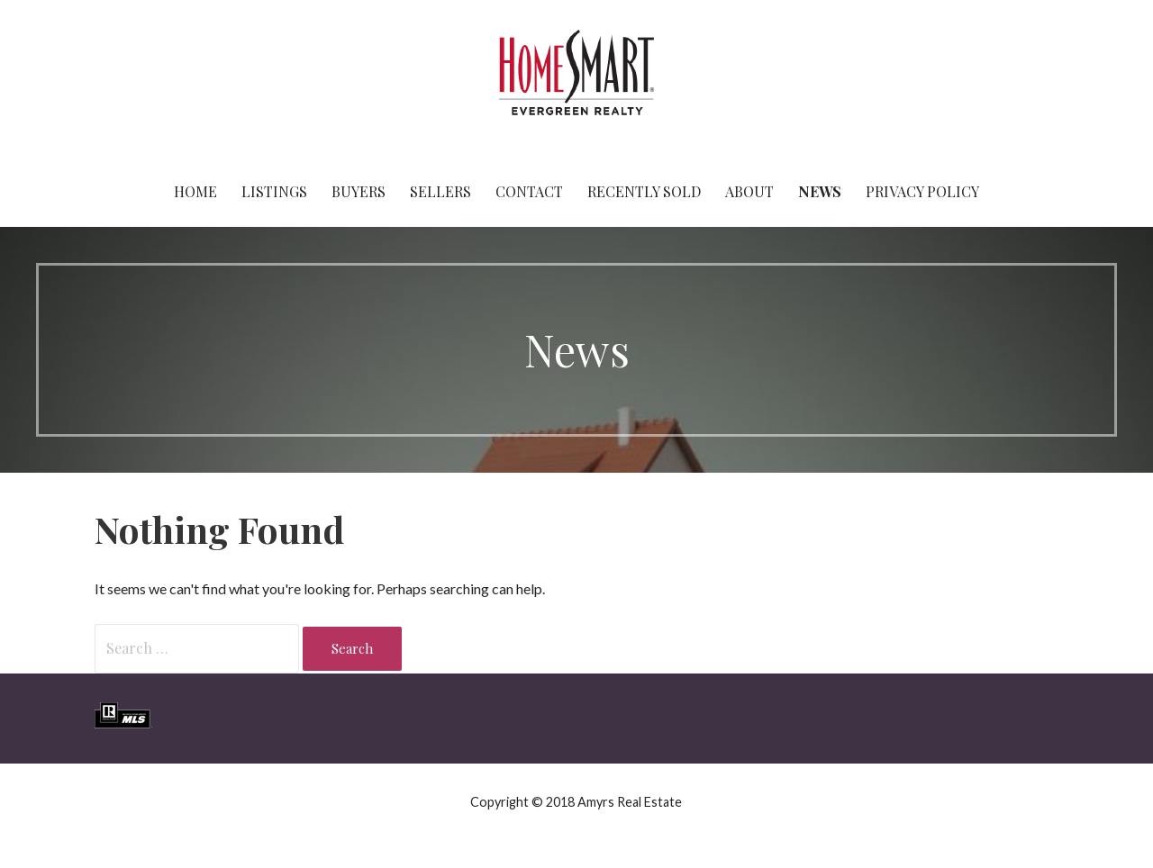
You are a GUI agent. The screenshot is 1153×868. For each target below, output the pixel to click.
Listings (274, 191)
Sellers (440, 191)
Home (195, 191)
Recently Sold (644, 191)
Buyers (358, 191)
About (749, 191)
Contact (529, 191)
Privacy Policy (922, 191)
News (819, 191)
